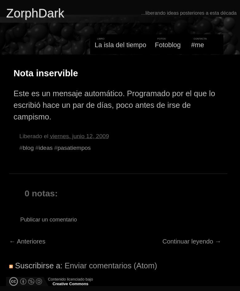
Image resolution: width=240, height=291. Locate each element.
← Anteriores (27, 241)
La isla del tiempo (120, 45)
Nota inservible (46, 73)
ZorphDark (35, 13)
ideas (46, 148)
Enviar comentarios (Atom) (111, 265)
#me (197, 45)
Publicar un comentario (48, 220)
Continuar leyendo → (192, 241)
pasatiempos (74, 148)
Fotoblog (168, 45)
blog (28, 148)
